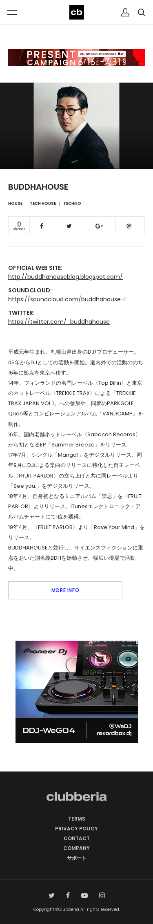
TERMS (76, 818)
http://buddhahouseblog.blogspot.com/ (65, 277)
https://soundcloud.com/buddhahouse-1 (67, 299)
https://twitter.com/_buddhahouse (59, 322)
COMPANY (76, 848)
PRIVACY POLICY (76, 828)
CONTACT (77, 838)
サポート (76, 857)
